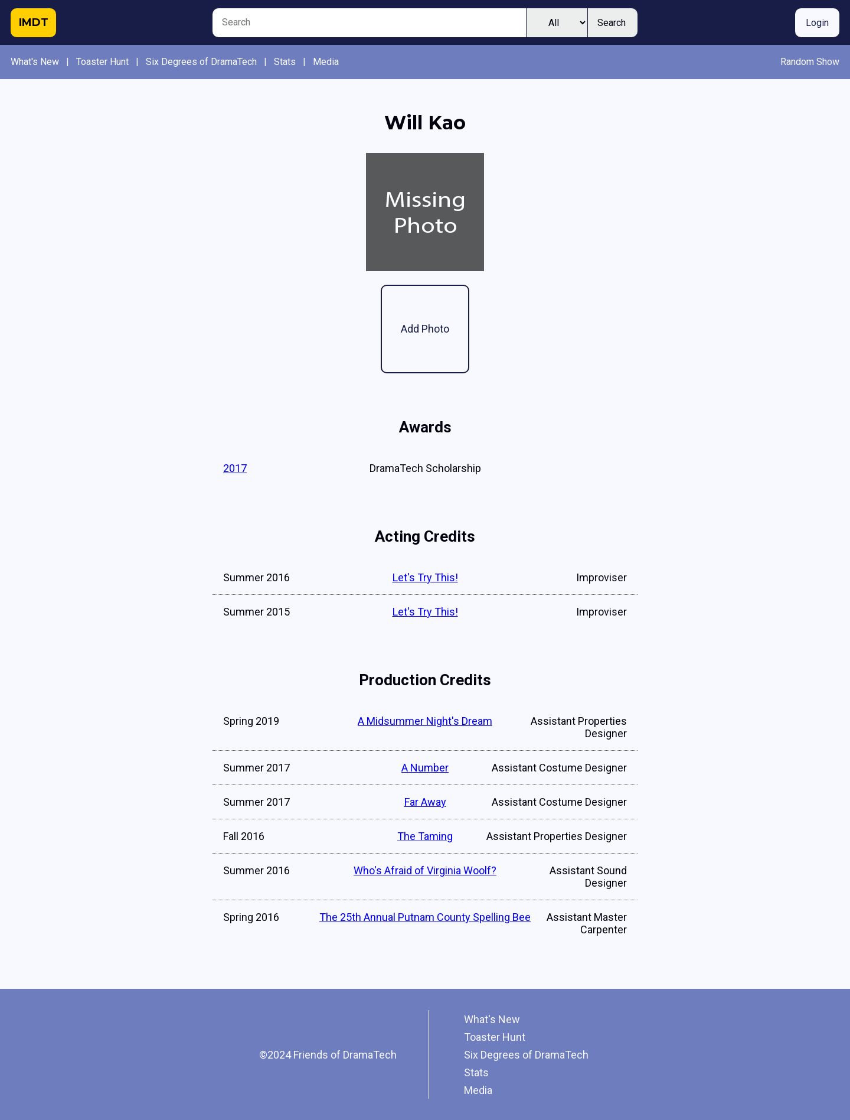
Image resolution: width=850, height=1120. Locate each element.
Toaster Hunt (102, 61)
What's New (35, 61)
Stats (285, 61)
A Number (425, 767)
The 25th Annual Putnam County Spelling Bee (425, 917)
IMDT (33, 22)
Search (611, 22)
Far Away (425, 802)
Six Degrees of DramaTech (201, 61)
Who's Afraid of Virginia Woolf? (425, 870)
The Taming (425, 836)
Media (326, 61)
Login (817, 22)
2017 (235, 468)
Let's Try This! (425, 577)
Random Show (809, 61)
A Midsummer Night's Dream (425, 721)
